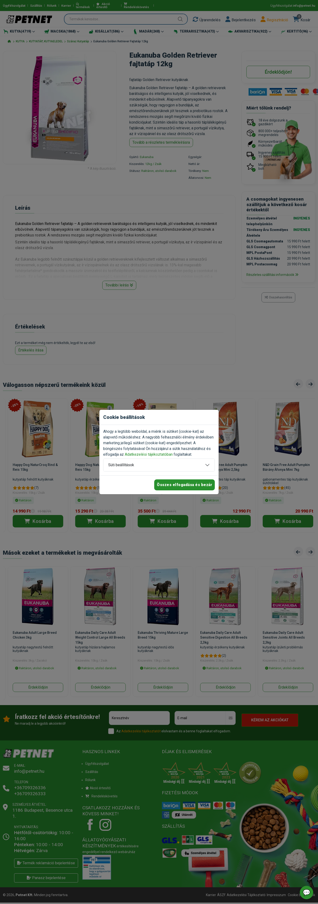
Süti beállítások (121, 465)
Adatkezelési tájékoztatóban (149, 454)
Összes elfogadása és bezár (184, 484)
